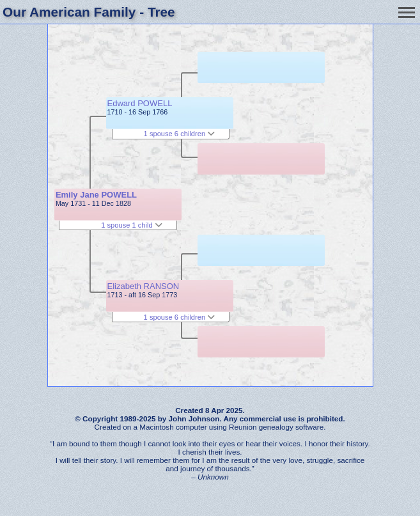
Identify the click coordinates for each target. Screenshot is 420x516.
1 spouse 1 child (131, 225)
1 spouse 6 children (179, 133)
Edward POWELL (140, 103)
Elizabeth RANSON (143, 286)
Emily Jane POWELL (96, 194)
